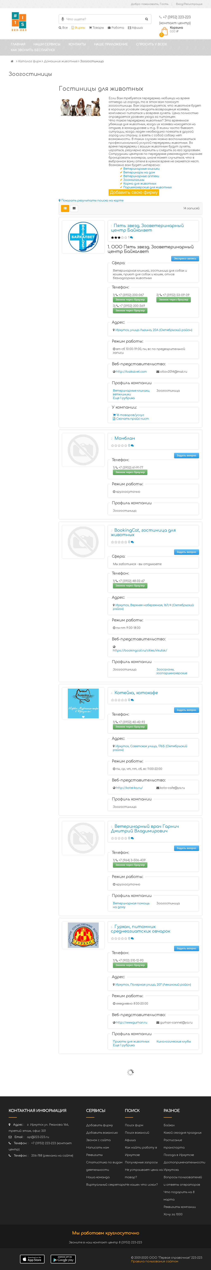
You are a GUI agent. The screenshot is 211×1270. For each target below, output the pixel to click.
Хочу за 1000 (173, 1214)
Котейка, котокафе (136, 692)
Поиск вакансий (137, 1132)
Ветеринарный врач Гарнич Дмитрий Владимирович (145, 828)
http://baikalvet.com (131, 371)
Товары (96, 27)
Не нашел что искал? (141, 1184)
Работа (116, 27)
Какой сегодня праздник (183, 1132)
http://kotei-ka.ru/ (129, 787)
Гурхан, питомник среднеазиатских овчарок (140, 929)
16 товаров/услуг (128, 415)
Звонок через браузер (130, 299)
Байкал (169, 1125)
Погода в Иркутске (179, 1155)
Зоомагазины (133, 179)
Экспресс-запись (185, 258)
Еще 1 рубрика (124, 398)
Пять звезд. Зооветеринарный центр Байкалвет (147, 228)
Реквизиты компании (180, 1207)
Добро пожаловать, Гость (149, 4)
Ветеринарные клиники (141, 168)
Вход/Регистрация (189, 4)
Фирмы (78, 27)
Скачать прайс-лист (131, 418)
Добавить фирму (99, 1125)
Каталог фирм (29, 61)
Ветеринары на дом (139, 172)
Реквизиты (94, 1155)
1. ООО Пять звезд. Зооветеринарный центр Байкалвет (151, 249)
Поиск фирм (134, 1125)
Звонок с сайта (98, 1140)
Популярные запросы (141, 1162)
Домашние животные (60, 61)
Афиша (135, 27)
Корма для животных (139, 183)
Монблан (125, 438)
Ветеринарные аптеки (141, 176)
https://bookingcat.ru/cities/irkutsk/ (140, 650)
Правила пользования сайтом (154, 1261)
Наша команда (98, 1177)
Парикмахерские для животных (147, 187)
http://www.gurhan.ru (131, 1022)
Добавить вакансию (102, 1132)
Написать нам (97, 1147)
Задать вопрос (186, 455)
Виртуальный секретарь (105, 1184)
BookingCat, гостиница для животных (143, 532)
